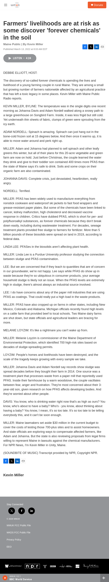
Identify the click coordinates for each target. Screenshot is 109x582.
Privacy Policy (14, 539)
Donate (98, 4)
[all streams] (104, 578)
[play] (5, 578)
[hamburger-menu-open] (5, 5)
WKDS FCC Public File (18, 532)
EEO (9, 547)
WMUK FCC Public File (19, 525)
